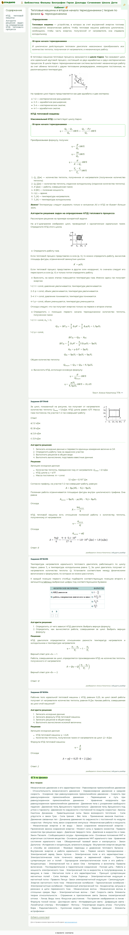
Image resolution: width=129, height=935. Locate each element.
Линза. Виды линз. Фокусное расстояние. (63, 898)
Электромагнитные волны (73, 892)
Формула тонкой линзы (43, 902)
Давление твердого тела (78, 832)
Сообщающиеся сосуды (60, 835)
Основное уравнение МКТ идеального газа (89, 838)
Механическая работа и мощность (107, 822)
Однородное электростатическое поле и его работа (94, 860)
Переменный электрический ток (81, 886)
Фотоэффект (62, 905)
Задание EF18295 (39, 559)
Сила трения (67, 816)
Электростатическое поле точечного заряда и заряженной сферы (70, 857)
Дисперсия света (67, 902)
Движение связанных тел (44, 819)
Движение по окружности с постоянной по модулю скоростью (83, 810)
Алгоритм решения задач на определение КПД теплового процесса (14, 25)
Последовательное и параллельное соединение (71, 867)
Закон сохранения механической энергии (99, 826)
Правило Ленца (59, 879)
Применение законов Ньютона (106, 816)
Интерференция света (91, 902)
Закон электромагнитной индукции (88, 879)
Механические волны (85, 889)
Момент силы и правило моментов (95, 829)
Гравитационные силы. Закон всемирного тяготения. (86, 813)
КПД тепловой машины (14, 17)
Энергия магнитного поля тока (47, 883)
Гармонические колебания (110, 883)
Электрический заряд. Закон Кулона (51, 854)
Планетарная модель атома (97, 905)
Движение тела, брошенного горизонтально (65, 807)
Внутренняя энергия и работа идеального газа (57, 851)
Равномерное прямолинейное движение (103, 788)
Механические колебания (79, 883)
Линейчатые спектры (42, 905)
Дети (114, 2)
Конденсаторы (38, 864)
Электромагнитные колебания (46, 886)
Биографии (58, 2)
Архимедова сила (84, 835)
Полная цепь (106, 867)
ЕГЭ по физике (39, 777)
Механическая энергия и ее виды (52, 826)
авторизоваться (71, 922)
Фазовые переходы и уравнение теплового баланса (93, 848)
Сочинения (94, 2)
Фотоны (75, 905)
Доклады (80, 2)
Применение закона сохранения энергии (52, 829)
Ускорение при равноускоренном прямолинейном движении (75, 794)
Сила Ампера (60, 876)
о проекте (59, 933)
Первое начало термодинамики (105, 851)
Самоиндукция (116, 879)
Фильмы (45, 2)
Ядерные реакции (101, 908)
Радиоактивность (48, 908)
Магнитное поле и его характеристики (74, 873)
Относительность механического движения (56, 791)
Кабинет (61, 7)
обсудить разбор (118, 553)
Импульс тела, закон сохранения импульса (65, 822)
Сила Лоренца (80, 876)
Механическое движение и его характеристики (55, 788)
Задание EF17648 (39, 401)
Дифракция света (114, 902)
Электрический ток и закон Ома (67, 864)
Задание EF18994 (39, 692)
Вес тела (82, 816)
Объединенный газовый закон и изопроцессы (90, 841)
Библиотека (31, 2)
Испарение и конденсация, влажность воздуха (66, 845)
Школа (106, 2)
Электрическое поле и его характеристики (99, 854)
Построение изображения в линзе (105, 898)
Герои (70, 2)
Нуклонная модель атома (74, 908)
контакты (69, 933)
